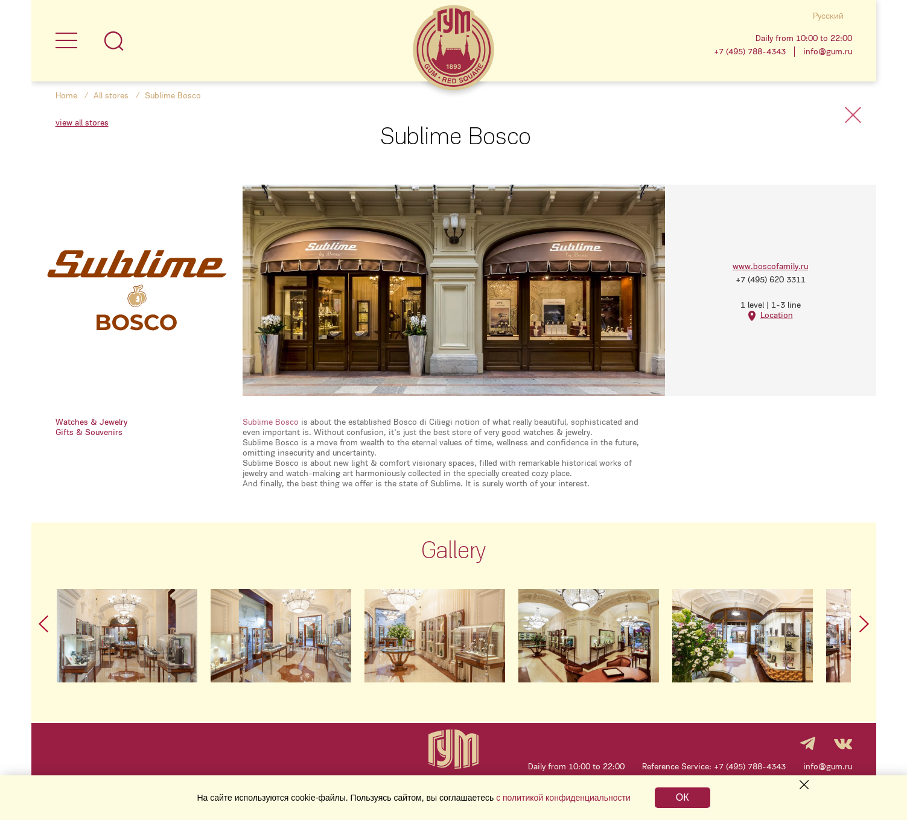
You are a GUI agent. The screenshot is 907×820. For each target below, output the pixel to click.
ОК (682, 797)
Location (776, 315)
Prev (43, 623)
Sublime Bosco (271, 422)
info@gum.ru (827, 51)
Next (864, 623)
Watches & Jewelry (91, 422)
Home (66, 96)
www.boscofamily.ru (770, 266)
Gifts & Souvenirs (89, 432)
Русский (828, 16)
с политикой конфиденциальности (563, 798)
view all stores (82, 123)
